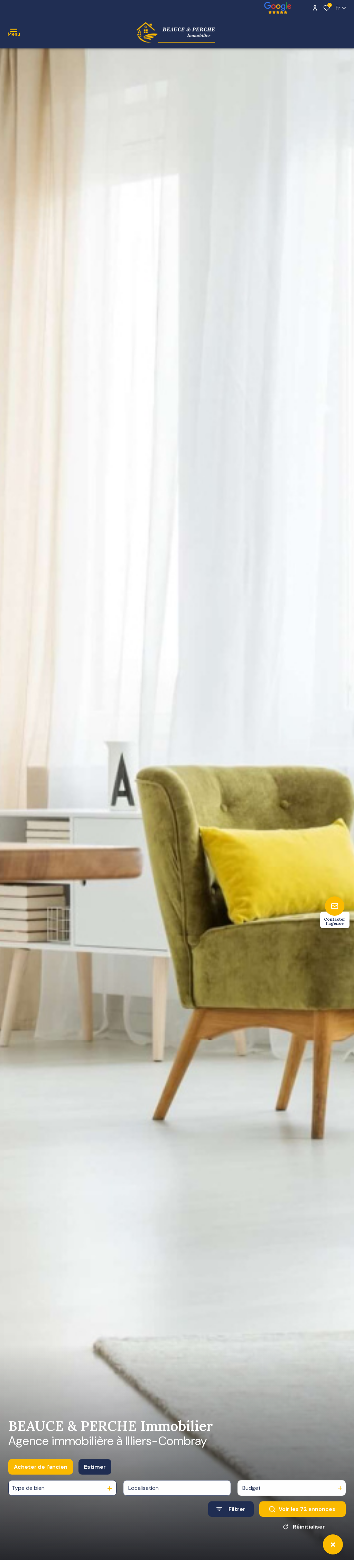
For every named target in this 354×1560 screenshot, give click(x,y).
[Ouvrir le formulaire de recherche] (231, 1516)
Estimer (95, 1474)
